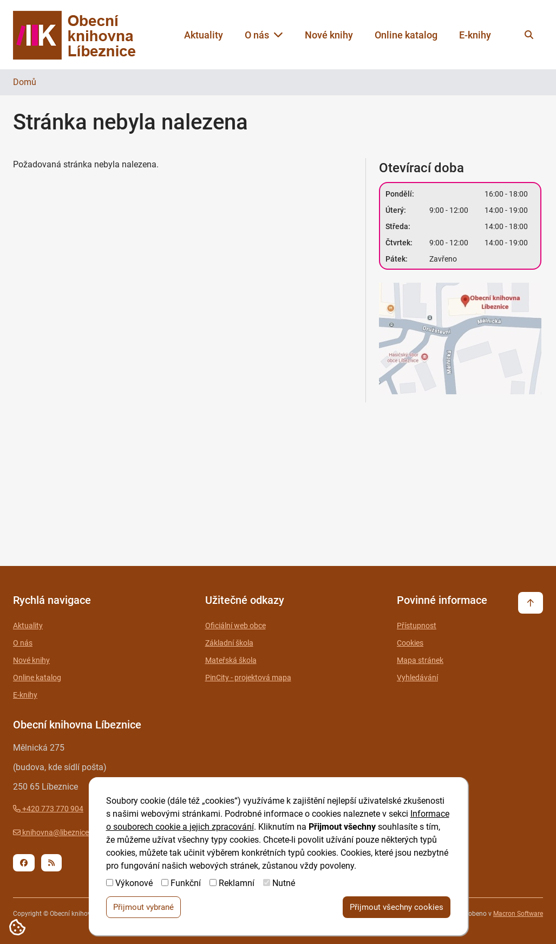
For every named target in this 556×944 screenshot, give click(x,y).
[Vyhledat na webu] (528, 34)
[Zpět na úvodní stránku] (84, 35)
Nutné (283, 883)
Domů (24, 82)
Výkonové (134, 883)
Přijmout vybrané (143, 908)
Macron (518, 913)
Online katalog (406, 35)
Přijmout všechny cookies (396, 908)
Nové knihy (329, 35)
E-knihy (475, 35)
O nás (264, 35)
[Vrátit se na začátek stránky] (530, 603)
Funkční (186, 883)
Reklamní (236, 883)
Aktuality (203, 35)
